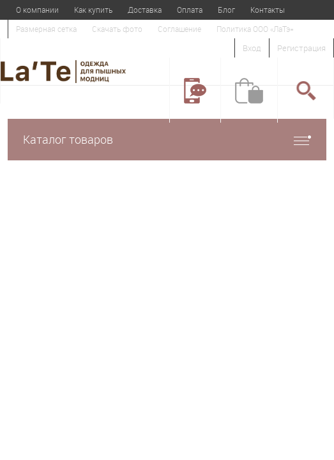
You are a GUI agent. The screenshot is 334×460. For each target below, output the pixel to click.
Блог (226, 9)
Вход (252, 48)
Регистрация (301, 48)
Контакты (267, 9)
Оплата (189, 9)
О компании (37, 9)
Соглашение (179, 29)
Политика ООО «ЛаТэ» (254, 29)
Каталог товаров (167, 139)
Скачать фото (117, 29)
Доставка (145, 9)
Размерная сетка (46, 29)
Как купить (93, 9)
